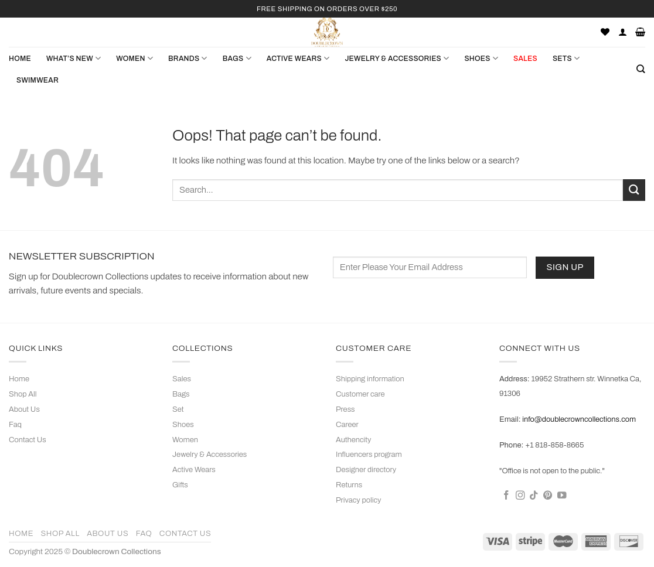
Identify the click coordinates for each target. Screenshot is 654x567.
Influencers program (369, 454)
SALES (525, 58)
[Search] (640, 69)
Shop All (22, 394)
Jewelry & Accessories (209, 454)
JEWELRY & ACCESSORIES (397, 58)
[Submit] (634, 190)
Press (345, 409)
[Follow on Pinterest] (548, 496)
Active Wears (194, 470)
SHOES (481, 58)
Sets (566, 58)
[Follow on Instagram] (520, 496)
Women (185, 440)
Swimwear (37, 80)
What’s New (73, 58)
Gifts (180, 485)
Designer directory (366, 470)
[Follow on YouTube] (562, 496)
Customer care (360, 394)
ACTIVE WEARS (298, 58)
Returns (349, 485)
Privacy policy (358, 500)
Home (20, 58)
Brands (187, 58)
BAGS (237, 58)
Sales (181, 379)
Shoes (183, 425)
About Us (24, 409)
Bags (181, 394)
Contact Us (27, 440)
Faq (15, 425)
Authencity (354, 440)
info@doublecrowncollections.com (579, 419)
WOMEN (134, 58)
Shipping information (370, 379)
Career (347, 425)
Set (178, 409)
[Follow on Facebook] (506, 496)
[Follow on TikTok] (534, 496)
